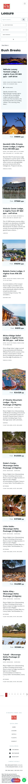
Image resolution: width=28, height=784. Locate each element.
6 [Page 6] (20, 694)
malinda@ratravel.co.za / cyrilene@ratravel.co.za (14, 766)
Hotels (14, 734)
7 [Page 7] (23, 694)
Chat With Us (16, 780)
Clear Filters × (5, 45)
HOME (14, 727)
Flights (14, 737)
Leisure (14, 730)
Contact (14, 741)
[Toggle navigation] (25, 3)
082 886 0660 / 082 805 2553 (14, 770)
